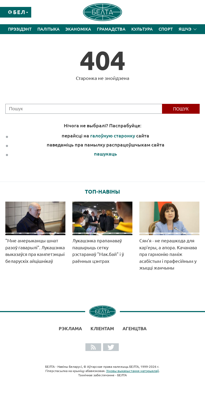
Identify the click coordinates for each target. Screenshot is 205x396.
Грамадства (111, 29)
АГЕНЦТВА (135, 328)
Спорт (166, 29)
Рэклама (70, 328)
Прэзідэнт (19, 29)
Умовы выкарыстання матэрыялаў (132, 371)
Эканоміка (78, 29)
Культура (142, 29)
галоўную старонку (112, 135)
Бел (19, 12)
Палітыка (48, 29)
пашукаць (105, 153)
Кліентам (102, 328)
